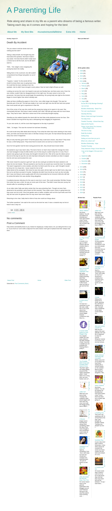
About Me (12, 32)
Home (83, 32)
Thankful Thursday (86, 146)
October (84, 158)
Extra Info (70, 32)
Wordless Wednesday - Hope (89, 143)
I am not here (85, 106)
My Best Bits (27, 32)
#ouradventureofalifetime (50, 32)
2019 (81, 182)
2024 (81, 192)
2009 (81, 73)
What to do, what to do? (88, 141)
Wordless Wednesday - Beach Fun (91, 108)
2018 (81, 179)
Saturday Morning (86, 114)
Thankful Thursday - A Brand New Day (92, 121)
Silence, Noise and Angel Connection (92, 116)
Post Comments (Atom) (21, 283)
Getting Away (85, 136)
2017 (81, 177)
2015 (81, 172)
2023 (81, 190)
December (84, 163)
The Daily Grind (85, 119)
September (84, 156)
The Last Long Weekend (88, 111)
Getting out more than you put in (90, 138)
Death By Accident (86, 133)
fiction (13, 212)
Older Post (68, 280)
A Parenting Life (34, 10)
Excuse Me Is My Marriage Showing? (92, 103)
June (83, 96)
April (82, 91)
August (83, 101)
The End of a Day (86, 130)
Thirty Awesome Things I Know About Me (93, 148)
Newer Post (10, 280)
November (84, 161)
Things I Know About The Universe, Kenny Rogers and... (91, 127)
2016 (81, 174)
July (82, 98)
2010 (81, 76)
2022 (81, 187)
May (82, 93)
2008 (81, 71)
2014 (81, 169)
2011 (81, 78)
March (83, 88)
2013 (81, 167)
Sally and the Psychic (87, 124)
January (84, 83)
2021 (81, 185)
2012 (81, 81)
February (84, 86)
